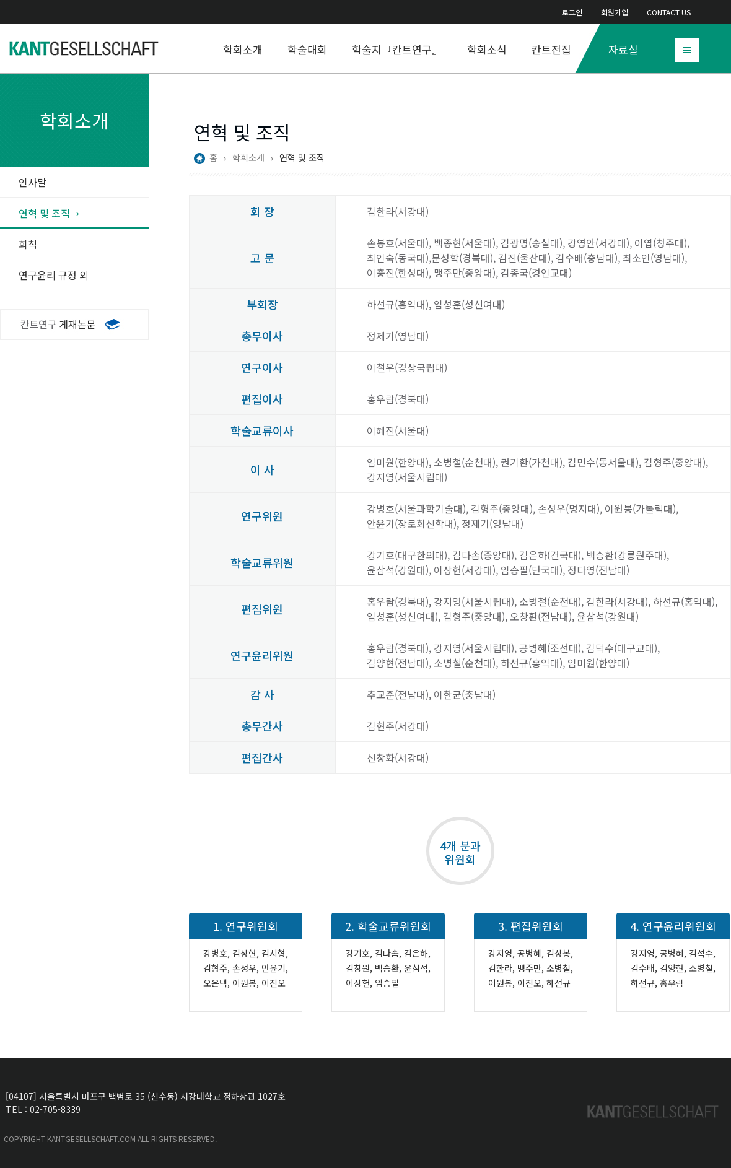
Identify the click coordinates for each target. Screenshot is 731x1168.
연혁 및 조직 (44, 213)
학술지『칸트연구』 (397, 49)
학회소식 (487, 49)
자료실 (623, 49)
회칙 (28, 244)
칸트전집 (551, 49)
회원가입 (614, 12)
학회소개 (243, 49)
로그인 (572, 12)
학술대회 (307, 49)
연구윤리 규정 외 (54, 275)
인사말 (32, 182)
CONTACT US (669, 12)
